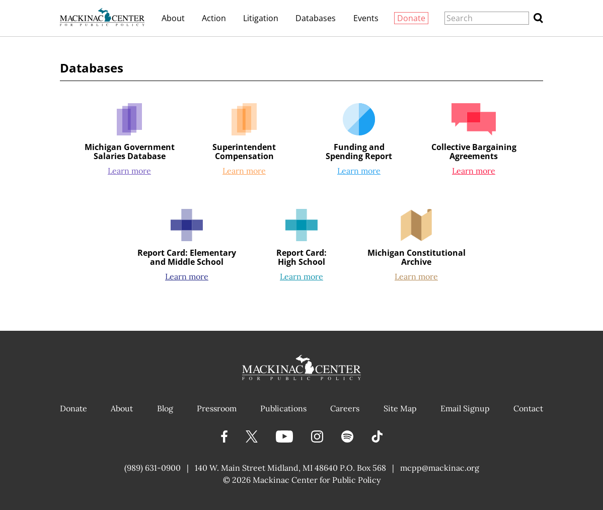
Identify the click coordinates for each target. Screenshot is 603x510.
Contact (528, 408)
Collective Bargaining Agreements (473, 151)
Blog (165, 408)
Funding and (359, 151)
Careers (344, 408)
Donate (411, 18)
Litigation (260, 18)
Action (214, 18)
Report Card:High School (301, 257)
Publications (283, 408)
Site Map (400, 408)
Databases (315, 18)
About (173, 18)
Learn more (129, 171)
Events (366, 18)
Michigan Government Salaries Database (130, 151)
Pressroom (217, 408)
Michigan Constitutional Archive (416, 257)
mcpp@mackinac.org (439, 468)
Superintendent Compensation (244, 151)
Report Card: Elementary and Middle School (186, 257)
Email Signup (465, 408)
